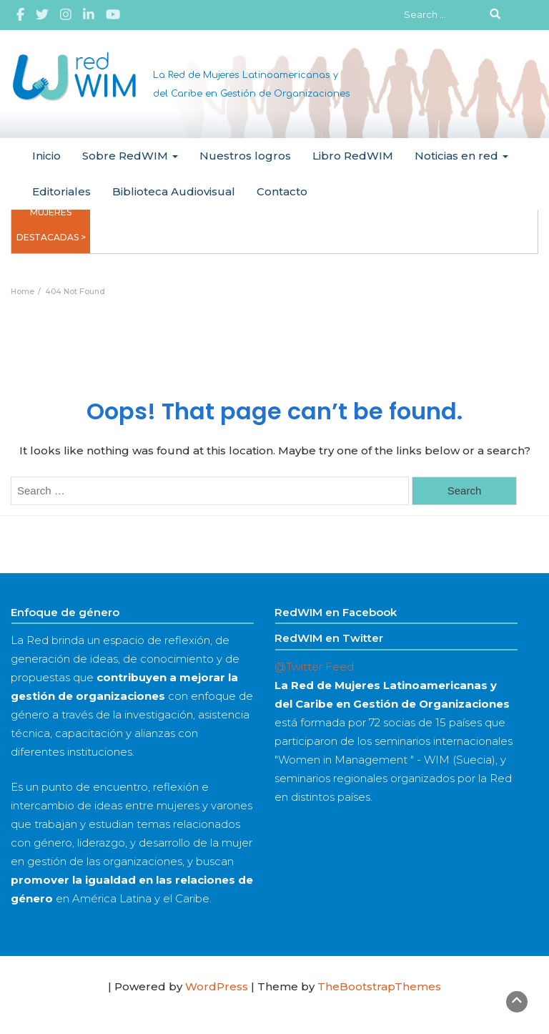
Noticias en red (461, 155)
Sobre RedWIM (130, 155)
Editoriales (61, 191)
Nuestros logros (245, 155)
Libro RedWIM (352, 155)
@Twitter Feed (314, 666)
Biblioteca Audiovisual (173, 191)
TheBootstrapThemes (379, 986)
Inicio (46, 155)
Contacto (282, 191)
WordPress (216, 986)
